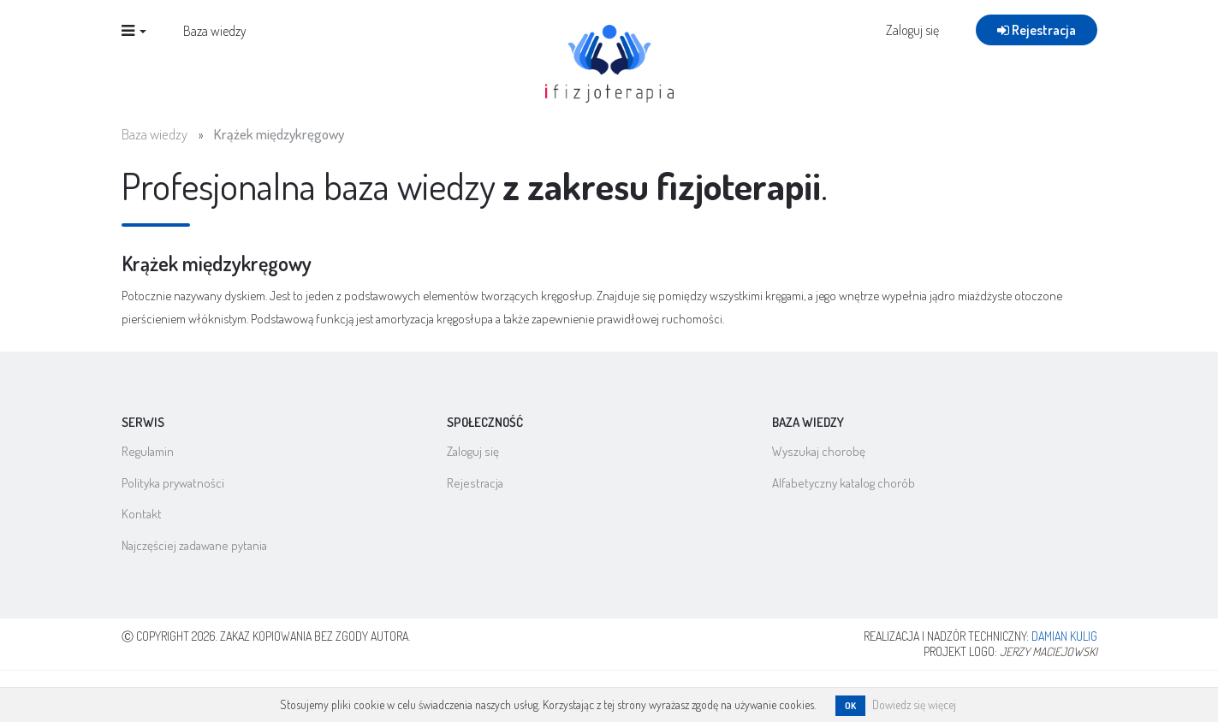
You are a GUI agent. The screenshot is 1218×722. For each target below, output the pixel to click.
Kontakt (142, 514)
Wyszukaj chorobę (818, 451)
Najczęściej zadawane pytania (194, 545)
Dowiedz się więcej (914, 704)
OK (850, 706)
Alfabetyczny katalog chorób (843, 483)
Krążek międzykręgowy (279, 134)
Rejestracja (1036, 59)
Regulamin (148, 451)
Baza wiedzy (215, 60)
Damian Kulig (1064, 636)
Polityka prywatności (173, 483)
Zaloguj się (912, 59)
